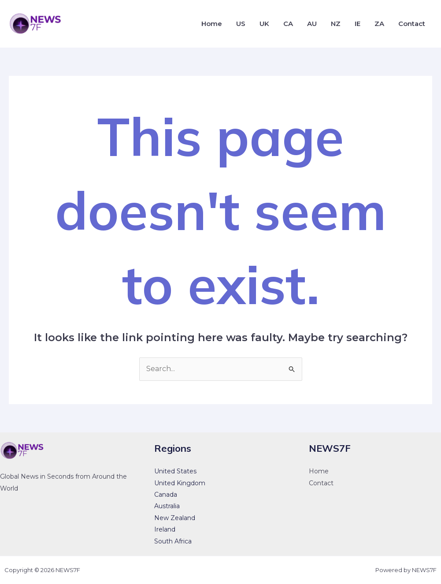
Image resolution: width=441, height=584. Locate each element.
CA (288, 23)
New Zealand (174, 518)
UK (264, 23)
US (240, 23)
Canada (165, 494)
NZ (336, 23)
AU (312, 23)
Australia (167, 506)
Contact (411, 23)
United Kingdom (179, 483)
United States (175, 471)
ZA (379, 23)
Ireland (164, 529)
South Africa (173, 541)
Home (211, 23)
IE (357, 23)
